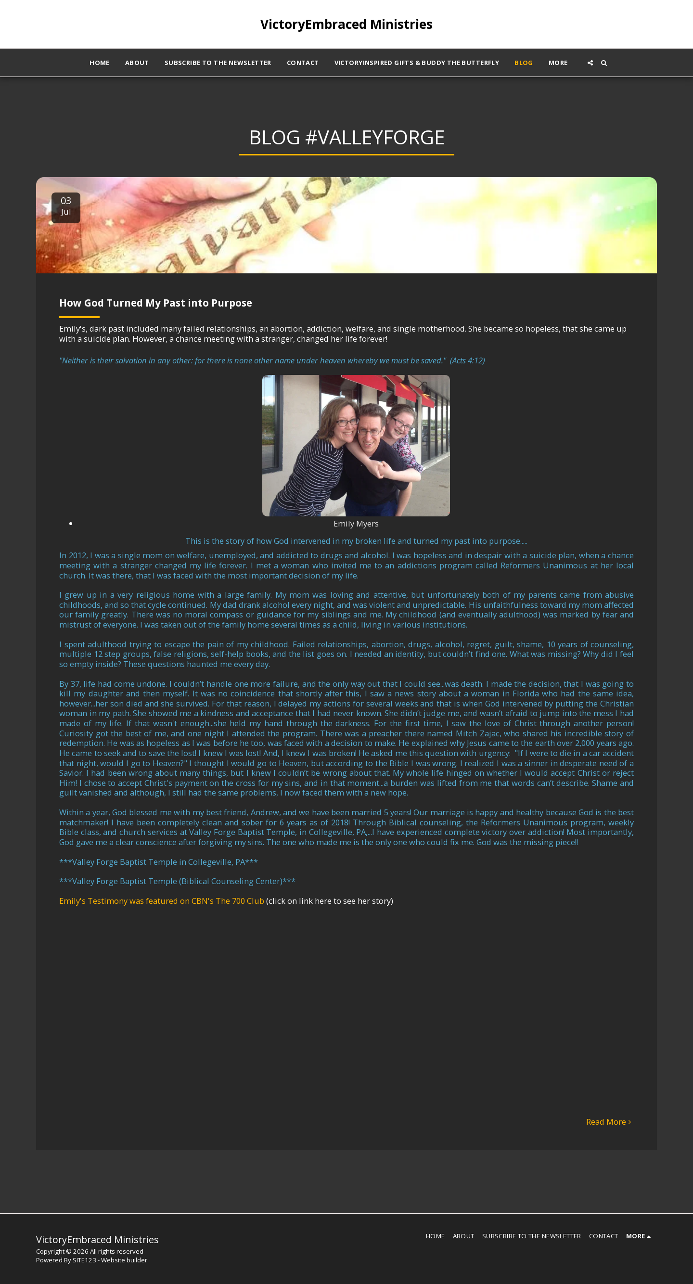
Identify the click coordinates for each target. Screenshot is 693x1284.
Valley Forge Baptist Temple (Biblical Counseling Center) (177, 880)
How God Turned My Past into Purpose (155, 302)
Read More (610, 1122)
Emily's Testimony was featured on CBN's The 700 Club (161, 900)
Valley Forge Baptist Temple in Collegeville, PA (158, 861)
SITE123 (84, 1260)
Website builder (124, 1260)
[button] (590, 63)
